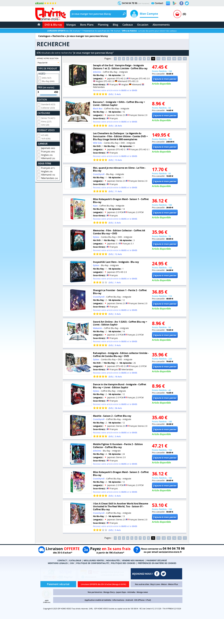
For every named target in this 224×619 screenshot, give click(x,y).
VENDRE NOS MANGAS (133, 560)
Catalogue (44, 36)
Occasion (142, 24)
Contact (159, 3)
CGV (72, 563)
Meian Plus (173, 584)
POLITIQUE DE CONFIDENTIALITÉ (92, 563)
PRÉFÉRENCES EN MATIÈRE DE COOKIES (157, 563)
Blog (115, 24)
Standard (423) (48, 104)
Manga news (142, 592)
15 (179, 58)
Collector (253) (48, 107)
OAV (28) (45, 124)
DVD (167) (46, 77)
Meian (164, 584)
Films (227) (46, 121)
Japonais (48, 147)
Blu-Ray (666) (48, 80)
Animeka (131, 592)
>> (185, 58)
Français (48, 151)
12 (164, 58)
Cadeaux (127, 24)
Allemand (48, 157)
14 (174, 58)
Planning (103, 24)
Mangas (71, 24)
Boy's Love (155, 584)
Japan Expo (121, 592)
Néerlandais (49, 177)
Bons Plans (87, 24)
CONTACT (62, 560)
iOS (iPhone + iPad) (142, 600)
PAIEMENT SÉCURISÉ (156, 560)
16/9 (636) (45, 138)
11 (158, 58)
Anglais (47, 154)
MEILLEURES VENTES (94, 560)
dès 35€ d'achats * (64, 30)
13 (169, 58)
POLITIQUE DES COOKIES (123, 563)
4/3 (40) (44, 134)
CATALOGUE (75, 560)
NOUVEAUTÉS (113, 560)
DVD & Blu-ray (53, 24)
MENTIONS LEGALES (58, 563)
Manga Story (109, 592)
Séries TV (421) (48, 117)
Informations (118, 600)
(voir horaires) (143, 3)
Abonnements (161, 24)
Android (129, 600)
